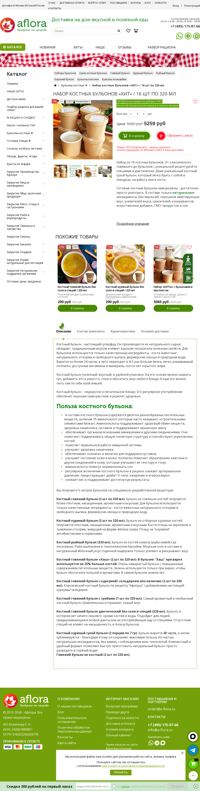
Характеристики (122, 331)
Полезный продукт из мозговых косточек (76, 295)
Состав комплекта (91, 331)
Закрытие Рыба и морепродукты (18, 216)
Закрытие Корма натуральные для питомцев (25, 261)
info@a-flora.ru (160, 729)
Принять (121, 772)
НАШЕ (100, 47)
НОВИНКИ (48, 47)
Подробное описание (132, 224)
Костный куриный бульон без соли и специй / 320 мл (125, 288)
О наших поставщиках (74, 706)
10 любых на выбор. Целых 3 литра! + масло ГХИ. (170, 295)
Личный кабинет (118, 735)
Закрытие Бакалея (19, 244)
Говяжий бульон (120, 73)
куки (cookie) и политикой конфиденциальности (133, 766)
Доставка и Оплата (71, 2)
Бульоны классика (88, 79)
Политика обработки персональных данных (74, 729)
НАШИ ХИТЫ (15, 91)
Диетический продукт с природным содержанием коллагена (121, 297)
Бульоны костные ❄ (74, 85)
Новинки (12, 83)
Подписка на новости (122, 718)
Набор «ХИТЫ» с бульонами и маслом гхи (173, 288)
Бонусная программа (122, 706)
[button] (192, 278)
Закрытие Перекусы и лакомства (21, 227)
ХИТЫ (78, 47)
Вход (176, 5)
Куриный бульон (143, 73)
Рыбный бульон (165, 73)
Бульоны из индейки (114, 79)
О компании (68, 699)
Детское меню (16, 99)
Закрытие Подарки (19, 252)
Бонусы (136, 2)
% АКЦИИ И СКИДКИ (21, 117)
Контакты (54, 8)
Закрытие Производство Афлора (23, 173)
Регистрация (192, 5)
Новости (160, 2)
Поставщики (118, 2)
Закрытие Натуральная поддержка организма (22, 272)
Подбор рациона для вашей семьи (25, 108)
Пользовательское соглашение (71, 720)
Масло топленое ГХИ (21, 125)
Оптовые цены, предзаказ (24, 281)
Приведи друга (117, 712)
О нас (52, 2)
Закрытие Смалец (18, 236)
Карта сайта (66, 743)
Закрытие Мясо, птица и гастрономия (23, 205)
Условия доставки (155, 331)
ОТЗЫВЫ (125, 47)
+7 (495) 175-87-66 (185, 26)
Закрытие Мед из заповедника (18, 184)
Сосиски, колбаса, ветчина (24, 148)
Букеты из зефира (18, 164)
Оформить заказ (180, 135)
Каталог (12, 47)
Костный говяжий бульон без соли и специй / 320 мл (77, 288)
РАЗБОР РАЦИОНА (162, 47)
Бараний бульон (64, 79)
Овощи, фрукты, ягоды (22, 156)
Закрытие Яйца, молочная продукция (24, 194)
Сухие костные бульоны (93, 73)
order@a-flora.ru (161, 709)
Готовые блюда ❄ (19, 141)
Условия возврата (119, 729)
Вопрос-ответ (97, 2)
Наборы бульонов (65, 73)
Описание (63, 331)
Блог (148, 2)
